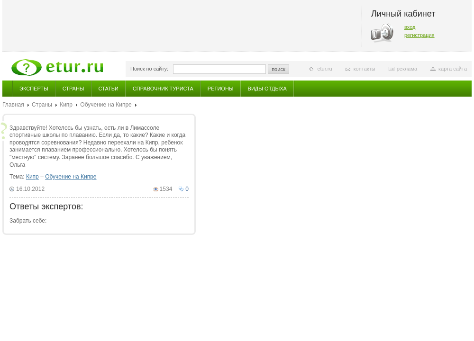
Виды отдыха (267, 88)
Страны (73, 88)
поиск (278, 69)
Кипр (66, 104)
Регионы (221, 88)
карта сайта (452, 69)
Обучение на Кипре (105, 104)
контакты (364, 69)
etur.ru (324, 69)
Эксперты (33, 88)
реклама (407, 69)
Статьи (108, 88)
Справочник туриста (163, 88)
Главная (13, 104)
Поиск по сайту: (149, 69)
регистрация (419, 35)
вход (410, 27)
